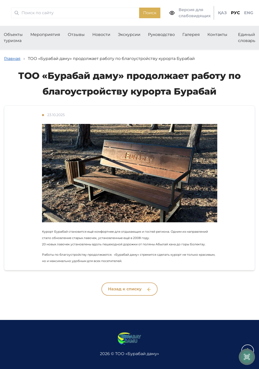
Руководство (161, 34)
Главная (12, 58)
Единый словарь (246, 37)
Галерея (191, 34)
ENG (248, 12)
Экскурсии (129, 34)
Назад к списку (129, 289)
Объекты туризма (13, 37)
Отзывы (76, 34)
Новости (101, 34)
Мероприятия (45, 34)
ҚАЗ (222, 12)
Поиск (149, 12)
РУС (235, 12)
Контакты (217, 34)
